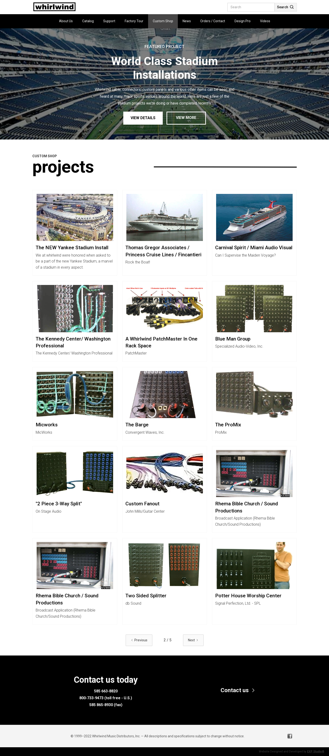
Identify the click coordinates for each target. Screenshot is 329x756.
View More (186, 117)
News (187, 21)
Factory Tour (134, 21)
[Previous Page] (139, 640)
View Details (143, 118)
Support (109, 21)
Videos (265, 21)
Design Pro (243, 21)
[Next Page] (193, 640)
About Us (66, 21)
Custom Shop (163, 21)
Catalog (88, 21)
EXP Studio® (315, 751)
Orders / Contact (212, 21)
